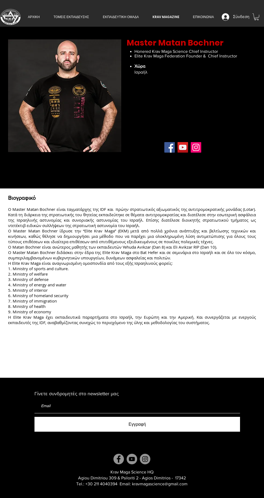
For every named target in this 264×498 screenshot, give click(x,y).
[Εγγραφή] (137, 424)
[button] (71, 17)
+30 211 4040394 (101, 484)
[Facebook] (169, 147)
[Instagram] (196, 147)
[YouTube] (183, 147)
